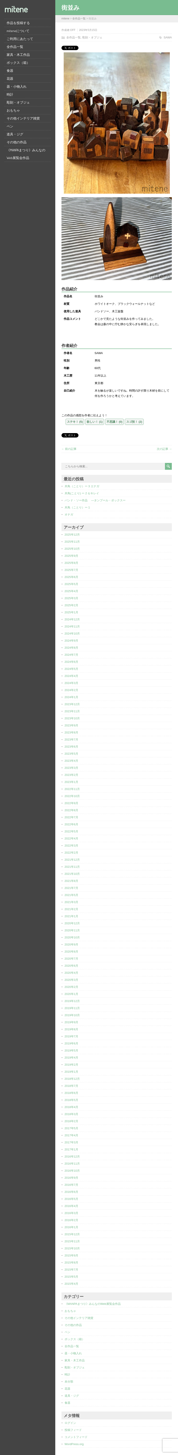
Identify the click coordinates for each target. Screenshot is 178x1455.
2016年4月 (71, 1206)
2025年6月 (71, 577)
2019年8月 (71, 1029)
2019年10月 (72, 1015)
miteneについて (18, 31)
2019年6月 (71, 1043)
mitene (16, 8)
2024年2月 (71, 690)
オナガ (69, 514)
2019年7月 (71, 1036)
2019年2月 (71, 1064)
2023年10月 (72, 718)
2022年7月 (71, 817)
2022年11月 (72, 789)
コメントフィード (76, 1437)
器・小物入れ (17, 86)
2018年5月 (71, 1100)
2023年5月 (71, 753)
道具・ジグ (15, 134)
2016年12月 (72, 1156)
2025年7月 (71, 570)
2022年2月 (71, 852)
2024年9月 (71, 640)
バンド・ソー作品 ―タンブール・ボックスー (95, 500)
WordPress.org (74, 1444)
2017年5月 (71, 1128)
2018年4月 (71, 1107)
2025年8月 (71, 563)
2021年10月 (72, 873)
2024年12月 (72, 619)
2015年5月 (71, 1276)
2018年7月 (71, 1085)
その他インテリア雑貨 (23, 118)
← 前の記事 (69, 449)
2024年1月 (71, 697)
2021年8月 (71, 881)
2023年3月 (71, 767)
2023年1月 (71, 782)
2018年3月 (71, 1114)
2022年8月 (71, 810)
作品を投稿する (18, 23)
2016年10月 (72, 1170)
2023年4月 (71, 760)
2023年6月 (71, 746)
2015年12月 (72, 1234)
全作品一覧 (15, 47)
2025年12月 (72, 534)
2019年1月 (71, 1071)
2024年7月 (71, 654)
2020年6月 (71, 965)
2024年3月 (71, 683)
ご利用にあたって (20, 39)
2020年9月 (71, 944)
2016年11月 (72, 1163)
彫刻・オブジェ (18, 102)
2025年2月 (71, 605)
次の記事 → (164, 449)
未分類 (69, 1381)
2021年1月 (71, 916)
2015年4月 (71, 1283)
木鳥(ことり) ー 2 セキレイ (82, 493)
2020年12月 (72, 923)
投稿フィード (73, 1430)
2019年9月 (71, 1022)
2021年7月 (71, 888)
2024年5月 (71, 669)
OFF (72, 30)
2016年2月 (71, 1220)
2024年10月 (72, 633)
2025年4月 (71, 591)
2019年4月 (71, 1057)
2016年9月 (71, 1177)
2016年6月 (71, 1192)
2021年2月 (71, 909)
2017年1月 (71, 1149)
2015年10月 (72, 1248)
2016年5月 (71, 1199)
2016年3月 (71, 1213)
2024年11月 (72, 626)
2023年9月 (71, 725)
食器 (10, 70)
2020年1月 (71, 994)
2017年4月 (71, 1135)
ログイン (70, 1423)
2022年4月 (71, 838)
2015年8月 (71, 1262)
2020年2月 (71, 987)
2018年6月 (71, 1093)
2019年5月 (71, 1050)
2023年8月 (71, 732)
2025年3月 (71, 598)
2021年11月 (72, 866)
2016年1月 (71, 1227)
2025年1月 (71, 612)
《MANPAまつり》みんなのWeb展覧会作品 (26, 154)
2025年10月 (72, 548)
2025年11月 (72, 541)
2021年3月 (71, 902)
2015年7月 (71, 1269)
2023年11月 (72, 711)
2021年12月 (72, 859)
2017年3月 (71, 1142)
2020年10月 (72, 937)
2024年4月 (71, 676)
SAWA (168, 37)
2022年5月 (71, 831)
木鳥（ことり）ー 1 (77, 507)
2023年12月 (72, 704)
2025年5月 (71, 584)
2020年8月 (71, 951)
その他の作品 (17, 142)
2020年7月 (71, 958)
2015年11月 (72, 1241)
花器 (10, 78)
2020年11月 (72, 930)
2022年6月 (71, 824)
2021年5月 (71, 895)
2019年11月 (72, 1008)
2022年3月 (71, 845)
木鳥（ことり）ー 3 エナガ (82, 486)
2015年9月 (71, 1255)
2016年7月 (71, 1184)
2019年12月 (72, 1001)
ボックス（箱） (18, 63)
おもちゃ (13, 110)
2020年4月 (71, 972)
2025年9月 (71, 555)
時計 (10, 94)
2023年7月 (71, 739)
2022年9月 (71, 803)
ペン (10, 126)
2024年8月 (71, 647)
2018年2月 (71, 1121)
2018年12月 (72, 1078)
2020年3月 (71, 979)
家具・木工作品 (18, 55)
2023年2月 (71, 775)
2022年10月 (72, 796)
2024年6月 (71, 661)
